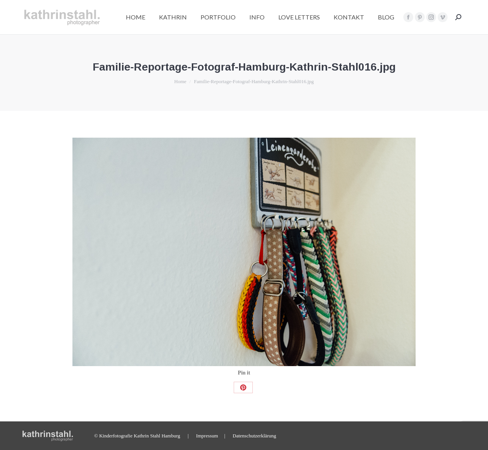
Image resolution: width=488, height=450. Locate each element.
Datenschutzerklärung (254, 436)
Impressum (207, 436)
